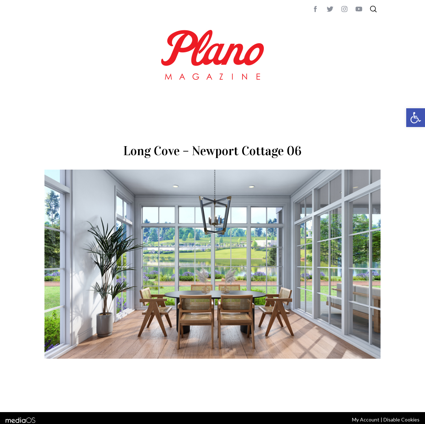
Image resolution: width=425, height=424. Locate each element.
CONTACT (73, 397)
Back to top (361, 397)
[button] (415, 117)
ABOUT (52, 397)
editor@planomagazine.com (261, 397)
